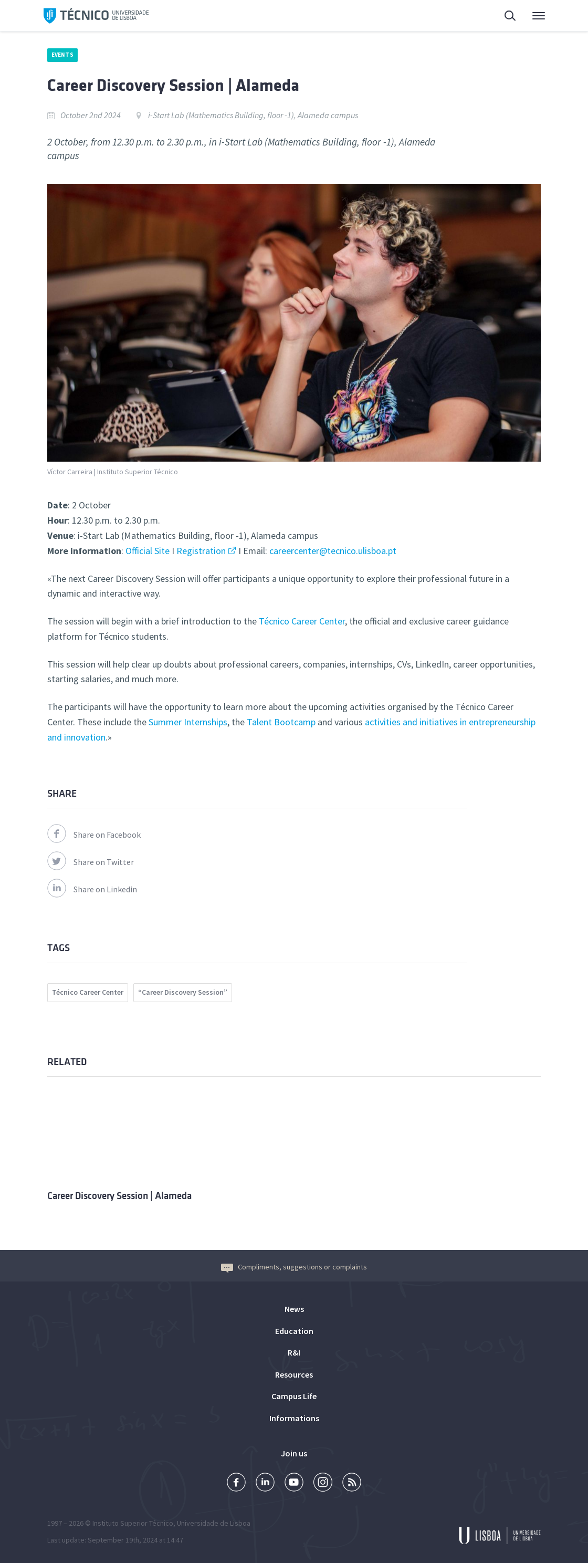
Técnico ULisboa (96, 16)
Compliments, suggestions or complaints (294, 1267)
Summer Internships (188, 722)
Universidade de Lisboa (213, 1523)
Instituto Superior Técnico (132, 1523)
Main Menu (538, 18)
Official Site (147, 551)
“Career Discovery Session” (182, 992)
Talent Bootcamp (281, 722)
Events (62, 54)
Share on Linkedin (92, 889)
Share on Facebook (94, 834)
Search (511, 17)
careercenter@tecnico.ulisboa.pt (331, 551)
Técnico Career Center (301, 621)
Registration (201, 551)
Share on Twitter (90, 861)
